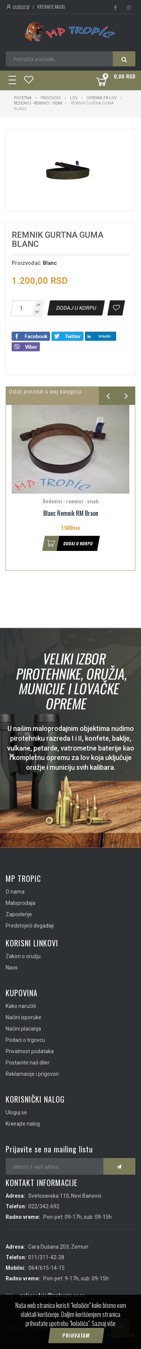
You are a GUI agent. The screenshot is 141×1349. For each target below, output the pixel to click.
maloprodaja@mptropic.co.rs (52, 1295)
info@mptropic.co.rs (43, 1307)
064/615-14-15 (47, 1268)
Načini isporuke (23, 1017)
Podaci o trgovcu (25, 1040)
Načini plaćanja (23, 1029)
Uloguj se (18, 7)
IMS (96, 1335)
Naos (12, 967)
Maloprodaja (20, 903)
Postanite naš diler (28, 1063)
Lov (73, 98)
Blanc (50, 263)
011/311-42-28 (46, 1257)
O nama (15, 892)
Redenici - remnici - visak (38, 103)
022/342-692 (43, 1206)
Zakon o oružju (23, 956)
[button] (111, 141)
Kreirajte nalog (51, 7)
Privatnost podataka (30, 1051)
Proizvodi (51, 98)
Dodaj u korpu (67, 543)
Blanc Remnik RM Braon (70, 513)
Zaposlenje (19, 914)
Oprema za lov (101, 98)
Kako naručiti (21, 1006)
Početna (23, 98)
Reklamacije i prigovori (32, 1074)
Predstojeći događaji (30, 926)
